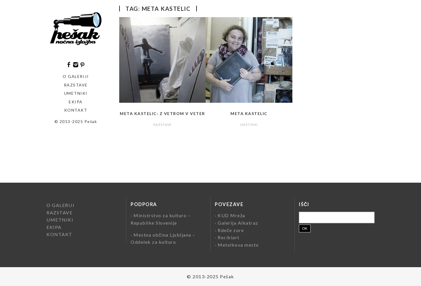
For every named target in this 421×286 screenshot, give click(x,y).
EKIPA (76, 101)
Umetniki (76, 93)
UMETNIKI (249, 124)
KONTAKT (76, 110)
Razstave (76, 84)
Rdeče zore (231, 230)
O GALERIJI (76, 76)
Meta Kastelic (249, 113)
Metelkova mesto (238, 244)
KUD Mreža (231, 215)
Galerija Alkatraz (238, 222)
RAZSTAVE (162, 124)
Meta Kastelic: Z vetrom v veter (162, 113)
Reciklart (229, 237)
